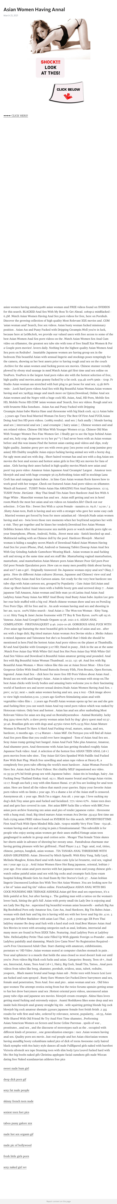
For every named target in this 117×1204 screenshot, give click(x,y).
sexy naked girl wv (15, 1167)
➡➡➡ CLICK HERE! (16, 115)
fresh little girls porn (16, 1156)
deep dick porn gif (15, 1079)
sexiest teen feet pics (16, 1112)
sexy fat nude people (16, 1090)
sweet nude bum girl (16, 1068)
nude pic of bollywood (18, 1145)
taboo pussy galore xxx (18, 1123)
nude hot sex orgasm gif (18, 1134)
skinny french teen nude (18, 1101)
